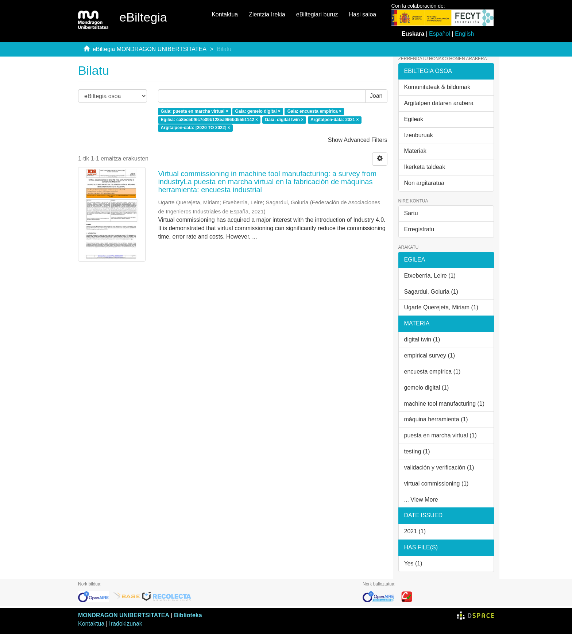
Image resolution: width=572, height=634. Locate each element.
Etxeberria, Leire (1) (430, 275)
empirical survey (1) (429, 355)
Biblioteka (188, 615)
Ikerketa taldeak (424, 167)
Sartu (411, 213)
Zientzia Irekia (267, 14)
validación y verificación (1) (439, 467)
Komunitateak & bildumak (437, 87)
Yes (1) (413, 563)
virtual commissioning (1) (436, 483)
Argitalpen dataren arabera (439, 103)
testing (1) (417, 451)
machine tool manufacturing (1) (444, 404)
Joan (376, 96)
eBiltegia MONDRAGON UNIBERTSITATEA (149, 49)
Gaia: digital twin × (284, 119)
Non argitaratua (424, 183)
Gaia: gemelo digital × (257, 111)
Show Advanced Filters (357, 140)
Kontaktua (225, 14)
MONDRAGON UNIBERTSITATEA (123, 615)
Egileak (413, 119)
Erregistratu (419, 229)
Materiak (415, 151)
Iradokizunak (125, 624)
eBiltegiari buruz (317, 14)
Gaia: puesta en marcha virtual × (194, 111)
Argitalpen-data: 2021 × (334, 119)
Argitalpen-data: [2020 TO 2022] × (195, 128)
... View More (421, 499)
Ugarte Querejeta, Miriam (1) (441, 307)
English (464, 34)
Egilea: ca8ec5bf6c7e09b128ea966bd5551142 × (209, 119)
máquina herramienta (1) (436, 419)
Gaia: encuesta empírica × (314, 111)
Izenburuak (418, 135)
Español (439, 34)
